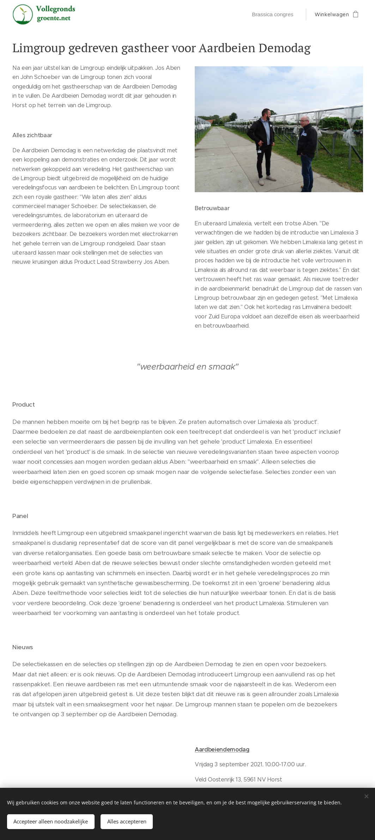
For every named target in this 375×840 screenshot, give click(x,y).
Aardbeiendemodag (222, 749)
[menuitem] (273, 14)
